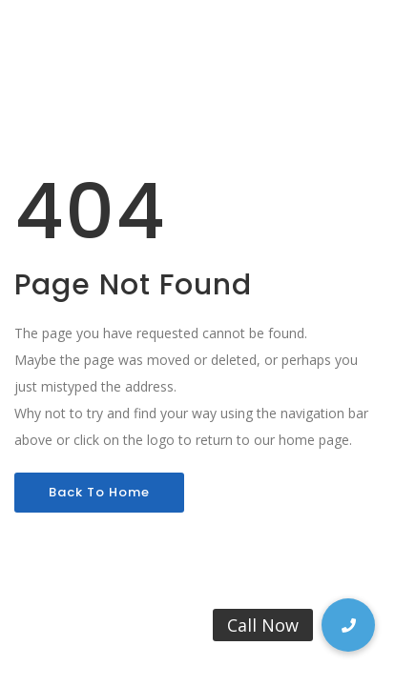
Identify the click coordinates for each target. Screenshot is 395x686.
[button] (348, 625)
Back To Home (99, 492)
